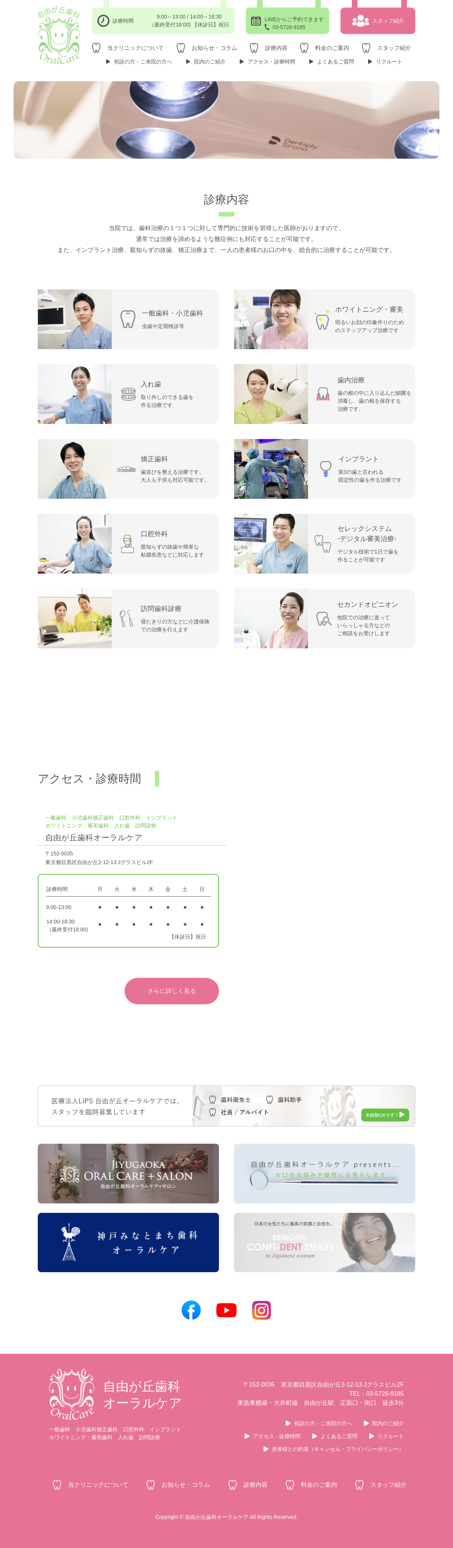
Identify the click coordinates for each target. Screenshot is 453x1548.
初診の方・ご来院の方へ (143, 62)
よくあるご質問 (335, 62)
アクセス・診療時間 (271, 62)
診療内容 (276, 48)
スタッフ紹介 (394, 48)
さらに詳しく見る (172, 991)
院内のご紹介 (210, 62)
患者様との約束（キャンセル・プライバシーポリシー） (338, 1449)
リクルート (389, 62)
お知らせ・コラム (214, 48)
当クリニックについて (135, 48)
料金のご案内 (332, 48)
